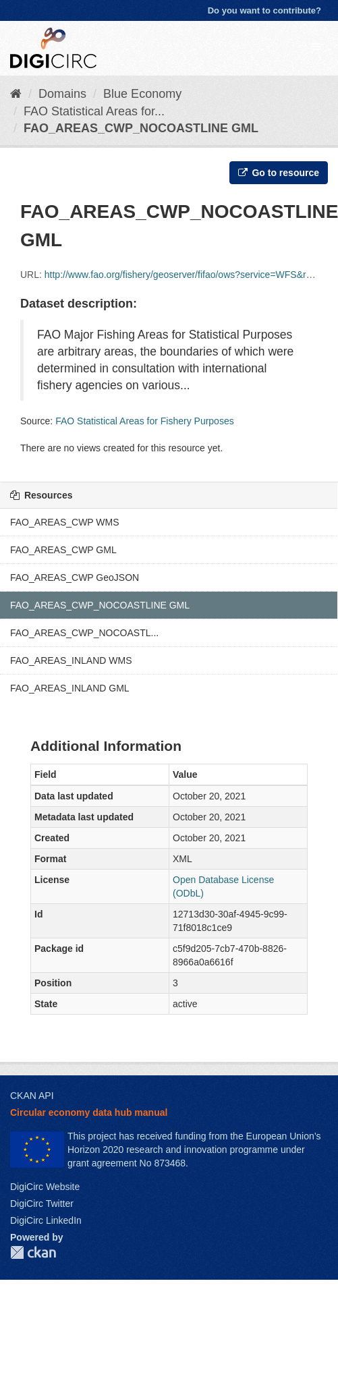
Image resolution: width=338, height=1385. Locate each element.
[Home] (16, 94)
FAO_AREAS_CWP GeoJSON (74, 577)
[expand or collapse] (316, 46)
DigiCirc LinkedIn (46, 1220)
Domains (62, 94)
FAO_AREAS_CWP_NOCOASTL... (84, 632)
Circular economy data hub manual (88, 1112)
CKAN (33, 1252)
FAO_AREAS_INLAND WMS (71, 660)
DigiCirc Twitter (42, 1203)
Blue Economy (142, 94)
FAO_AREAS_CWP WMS (64, 522)
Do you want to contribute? (264, 10)
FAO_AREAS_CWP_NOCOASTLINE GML (141, 128)
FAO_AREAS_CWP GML (63, 549)
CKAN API (32, 1095)
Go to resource (278, 172)
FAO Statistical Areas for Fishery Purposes (144, 421)
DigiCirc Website (45, 1186)
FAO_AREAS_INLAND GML (70, 688)
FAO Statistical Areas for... (94, 111)
